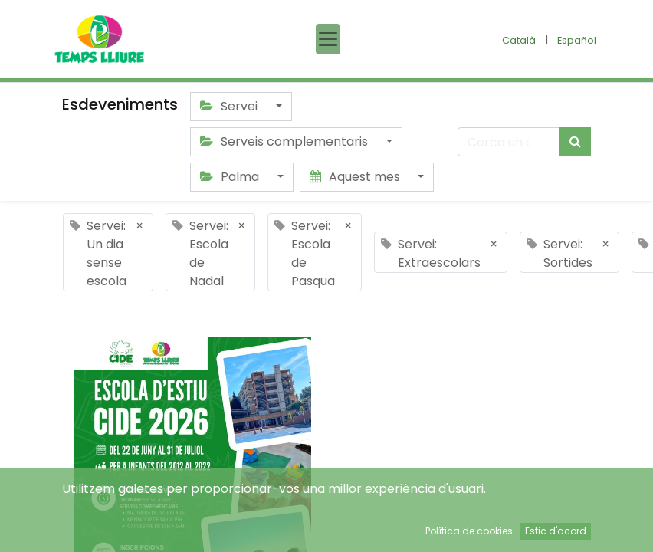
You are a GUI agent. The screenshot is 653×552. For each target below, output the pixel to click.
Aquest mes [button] (356, 177)
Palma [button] (231, 177)
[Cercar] (575, 141)
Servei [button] (230, 106)
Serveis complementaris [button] (285, 141)
